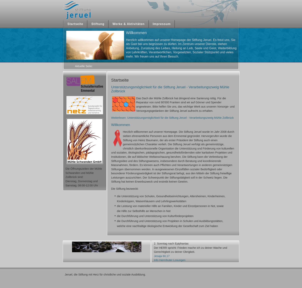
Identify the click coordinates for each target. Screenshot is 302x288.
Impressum (162, 24)
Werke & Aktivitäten (128, 24)
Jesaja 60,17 (162, 256)
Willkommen (120, 125)
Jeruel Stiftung (87, 10)
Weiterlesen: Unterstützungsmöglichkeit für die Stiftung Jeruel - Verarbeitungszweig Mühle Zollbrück (172, 117)
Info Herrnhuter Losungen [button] (169, 260)
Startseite (75, 24)
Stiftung (97, 24)
